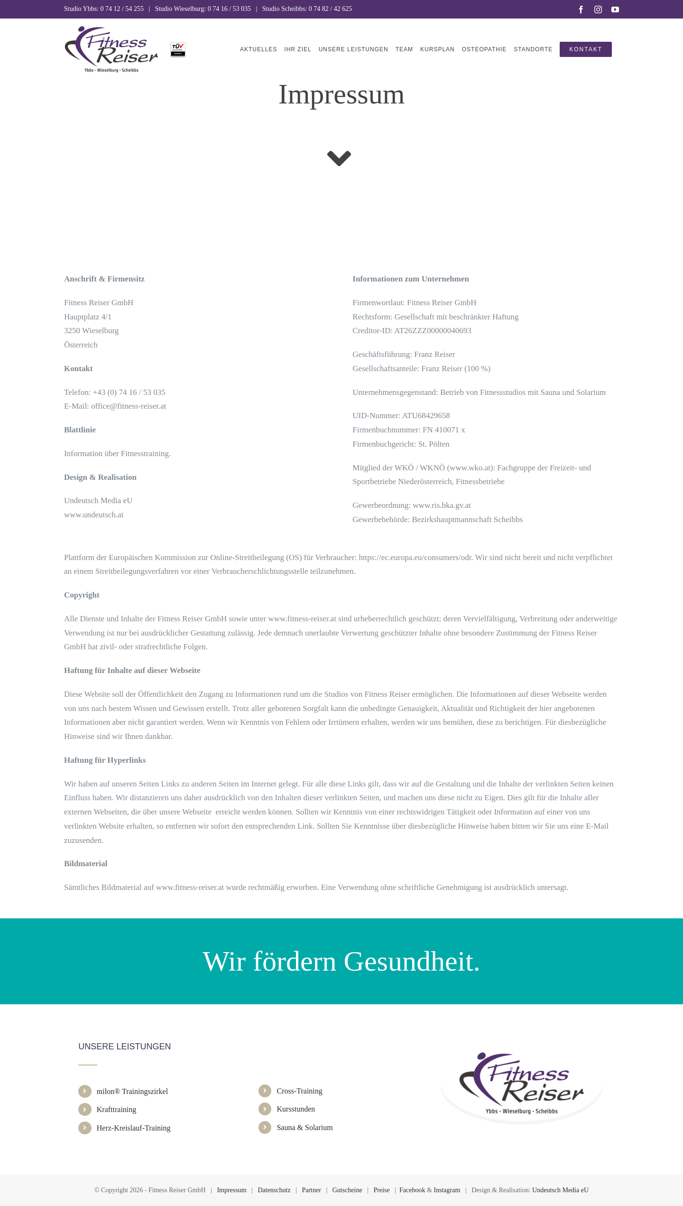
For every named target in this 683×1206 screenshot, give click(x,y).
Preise (382, 1190)
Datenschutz (274, 1190)
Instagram (447, 1190)
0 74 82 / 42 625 (330, 8)
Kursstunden (296, 1109)
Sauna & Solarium (304, 1127)
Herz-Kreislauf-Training (134, 1128)
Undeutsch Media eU (560, 1190)
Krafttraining (117, 1109)
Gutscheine (347, 1190)
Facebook (412, 1190)
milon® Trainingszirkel (132, 1091)
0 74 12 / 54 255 (122, 8)
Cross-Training (299, 1091)
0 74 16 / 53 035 (229, 8)
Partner (311, 1190)
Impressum (231, 1190)
